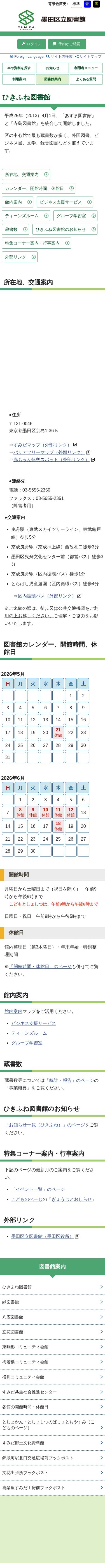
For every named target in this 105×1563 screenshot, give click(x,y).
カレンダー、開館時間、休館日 (34, 188)
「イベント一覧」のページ (38, 1189)
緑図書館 (10, 1302)
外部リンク (15, 257)
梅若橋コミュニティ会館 (25, 1361)
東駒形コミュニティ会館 (25, 1346)
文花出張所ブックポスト (25, 1472)
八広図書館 (12, 1317)
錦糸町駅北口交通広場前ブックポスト (38, 1457)
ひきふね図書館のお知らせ (61, 229)
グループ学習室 (71, 215)
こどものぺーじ (27, 1199)
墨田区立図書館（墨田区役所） (42, 1236)
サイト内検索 (62, 56)
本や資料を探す (19, 68)
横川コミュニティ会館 (23, 1377)
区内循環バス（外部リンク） (47, 596)
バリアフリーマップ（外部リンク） (49, 452)
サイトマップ (90, 56)
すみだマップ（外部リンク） (42, 444)
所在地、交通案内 (22, 174)
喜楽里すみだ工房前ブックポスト (33, 1487)
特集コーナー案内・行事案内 (32, 243)
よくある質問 (86, 79)
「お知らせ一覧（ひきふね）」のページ (44, 1124)
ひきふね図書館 (17, 1286)
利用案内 (19, 79)
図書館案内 (52, 79)
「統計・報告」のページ (69, 1080)
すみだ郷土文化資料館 (23, 1442)
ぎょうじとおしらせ (72, 1199)
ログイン (31, 44)
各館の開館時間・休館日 (25, 1406)
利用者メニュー (86, 68)
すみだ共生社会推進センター (29, 1392)
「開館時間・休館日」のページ (40, 966)
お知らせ (52, 68)
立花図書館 (12, 1331)
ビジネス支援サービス (61, 202)
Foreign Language (28, 56)
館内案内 (13, 202)
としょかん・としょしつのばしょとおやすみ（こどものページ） (48, 1424)
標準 (76, 4)
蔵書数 (11, 229)
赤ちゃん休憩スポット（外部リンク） (51, 459)
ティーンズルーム (22, 215)
